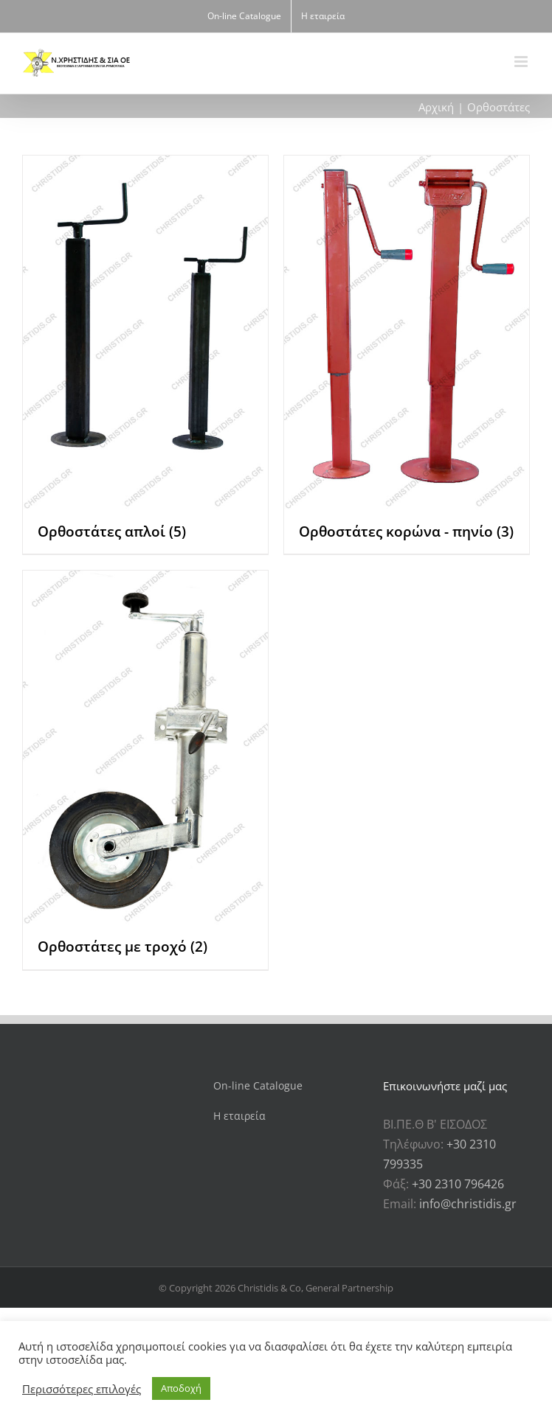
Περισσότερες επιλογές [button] (81, 1388)
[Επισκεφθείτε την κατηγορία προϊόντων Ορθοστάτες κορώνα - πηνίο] (406, 355)
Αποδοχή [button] (181, 1388)
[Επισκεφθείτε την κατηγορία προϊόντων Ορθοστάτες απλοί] (145, 355)
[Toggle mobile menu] (522, 61)
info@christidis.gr (468, 1204)
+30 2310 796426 (458, 1184)
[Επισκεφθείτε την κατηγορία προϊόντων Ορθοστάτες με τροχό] (145, 770)
